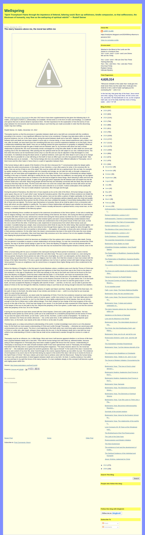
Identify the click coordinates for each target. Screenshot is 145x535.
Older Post (89, 438)
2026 (105, 110)
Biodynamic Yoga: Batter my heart (117, 244)
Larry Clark (108, 31)
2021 (105, 128)
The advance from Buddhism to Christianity (120, 353)
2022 (105, 125)
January (108, 206)
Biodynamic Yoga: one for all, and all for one (120, 334)
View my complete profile (109, 40)
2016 (105, 146)
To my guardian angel (112, 286)
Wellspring (14, 10)
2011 (105, 164)
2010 (105, 465)
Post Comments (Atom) (22, 442)
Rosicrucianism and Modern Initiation (118, 440)
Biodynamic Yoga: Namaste (114, 384)
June (107, 188)
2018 (105, 139)
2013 (105, 157)
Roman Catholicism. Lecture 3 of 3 (117, 215)
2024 (105, 118)
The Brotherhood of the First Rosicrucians (119, 433)
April (107, 195)
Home (49, 438)
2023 (105, 121)
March (107, 199)
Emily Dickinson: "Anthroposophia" (117, 236)
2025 (105, 114)
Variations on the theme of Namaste (117, 315)
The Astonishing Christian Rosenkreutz (118, 344)
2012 (105, 160)
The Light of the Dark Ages (114, 436)
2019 (105, 135)
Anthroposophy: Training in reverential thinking (121, 218)
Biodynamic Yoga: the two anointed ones (119, 294)
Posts (105, 523)
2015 (105, 150)
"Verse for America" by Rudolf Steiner (118, 277)
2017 (105, 143)
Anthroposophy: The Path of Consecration (119, 222)
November (109, 170)
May (107, 192)
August (108, 181)
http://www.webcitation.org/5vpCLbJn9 (23, 365)
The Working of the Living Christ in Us (118, 229)
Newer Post (8, 438)
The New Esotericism (112, 444)
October (108, 174)
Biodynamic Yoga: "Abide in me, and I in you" (121, 357)
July (107, 185)
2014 (105, 153)
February (108, 203)
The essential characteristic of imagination (119, 240)
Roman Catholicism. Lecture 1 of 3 (117, 233)
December (109, 167)
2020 (105, 132)
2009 (105, 469)
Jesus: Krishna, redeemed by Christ (117, 459)
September (109, 178)
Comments (107, 527)
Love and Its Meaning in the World (117, 319)
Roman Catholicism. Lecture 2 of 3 (117, 226)
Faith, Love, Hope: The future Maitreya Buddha (121, 290)
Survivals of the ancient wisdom (116, 411)
